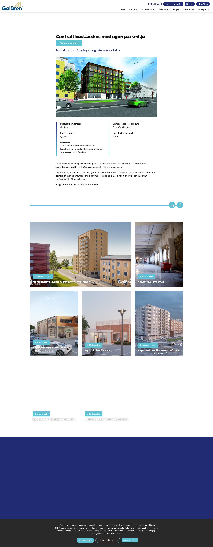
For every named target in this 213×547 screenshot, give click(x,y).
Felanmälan (188, 9)
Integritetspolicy (129, 540)
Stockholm (155, 4)
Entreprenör (204, 9)
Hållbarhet (164, 9)
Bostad (189, 4)
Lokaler (122, 9)
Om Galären (148, 9)
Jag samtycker (85, 540)
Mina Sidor (203, 4)
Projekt (176, 9)
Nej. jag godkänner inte (108, 540)
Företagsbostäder (173, 4)
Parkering (134, 9)
